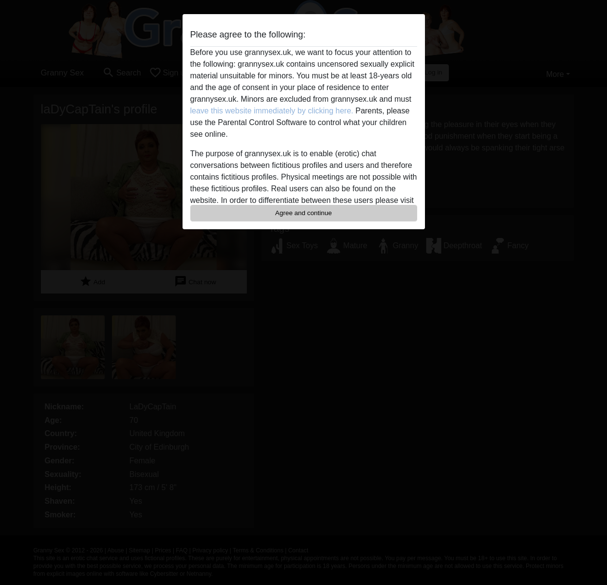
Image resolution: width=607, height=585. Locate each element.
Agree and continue (303, 213)
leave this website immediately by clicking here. (271, 111)
